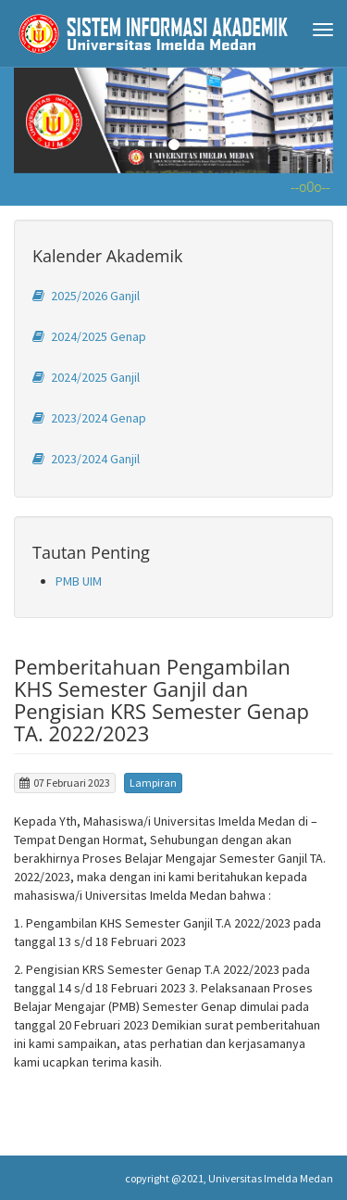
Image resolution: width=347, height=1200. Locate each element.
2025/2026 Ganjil (86, 295)
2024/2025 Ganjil (86, 377)
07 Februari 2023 (64, 782)
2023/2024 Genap (89, 418)
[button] (38, 120)
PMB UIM (79, 581)
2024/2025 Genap (89, 336)
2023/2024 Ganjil (86, 458)
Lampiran (153, 782)
